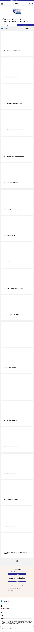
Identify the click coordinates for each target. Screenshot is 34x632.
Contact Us (25, 25)
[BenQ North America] (17, 601)
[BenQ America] (17, 606)
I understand (5, 626)
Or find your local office (11, 593)
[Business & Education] (17, 608)
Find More (11, 628)
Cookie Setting (5, 628)
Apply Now (17, 581)
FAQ (8, 25)
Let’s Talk (17, 574)
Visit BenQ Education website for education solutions (17, 0)
